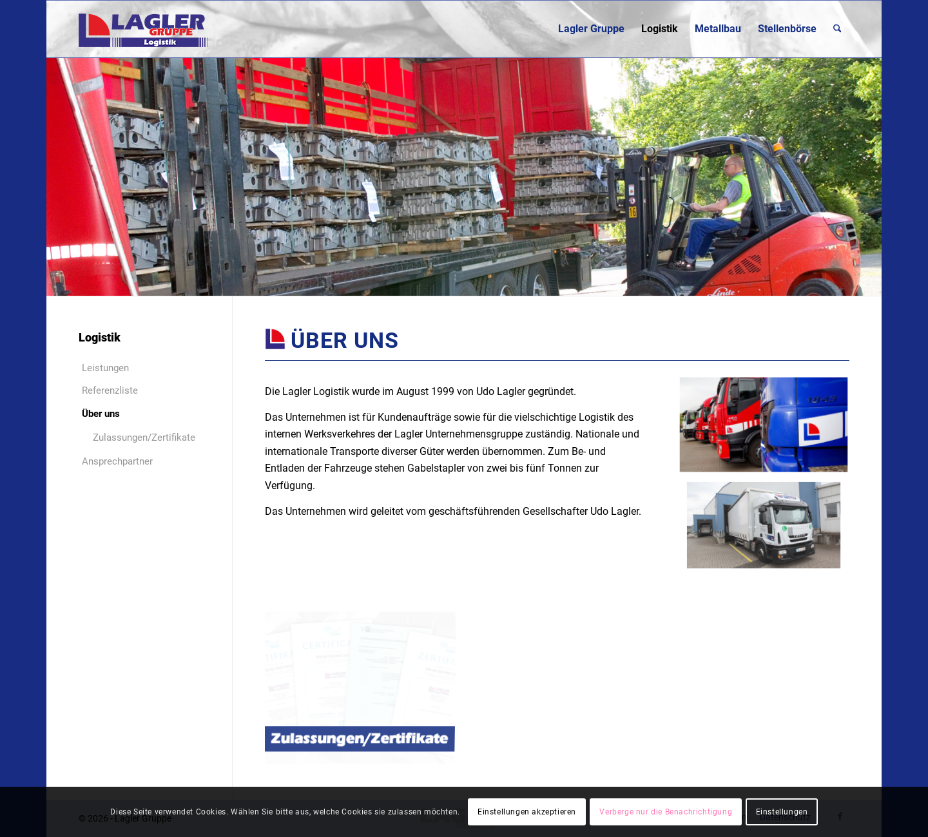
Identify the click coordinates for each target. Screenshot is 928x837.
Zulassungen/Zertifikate (144, 437)
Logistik (100, 337)
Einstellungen (782, 811)
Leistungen (105, 368)
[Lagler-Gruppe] (143, 29)
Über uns (101, 413)
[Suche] (837, 29)
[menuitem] (591, 29)
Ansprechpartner (117, 461)
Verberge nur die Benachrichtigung (665, 811)
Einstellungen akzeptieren (527, 811)
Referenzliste (110, 390)
